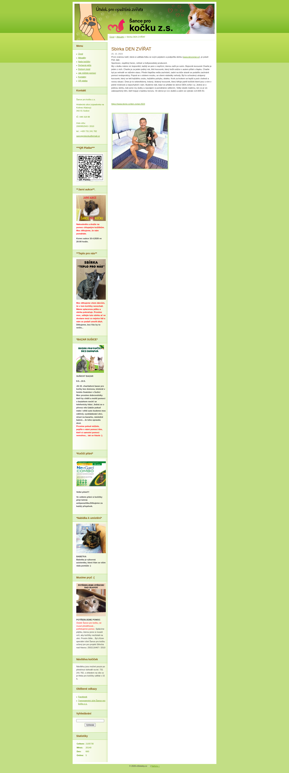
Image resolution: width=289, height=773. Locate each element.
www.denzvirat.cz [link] (191, 57)
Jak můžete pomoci (87, 73)
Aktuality (120, 37)
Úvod (111, 37)
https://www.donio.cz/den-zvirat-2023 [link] (128, 104)
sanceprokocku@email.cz (88, 136)
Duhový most (84, 69)
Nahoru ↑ (155, 766)
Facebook (82, 697)
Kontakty (82, 77)
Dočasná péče (84, 65)
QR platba (82, 81)
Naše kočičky (84, 61)
